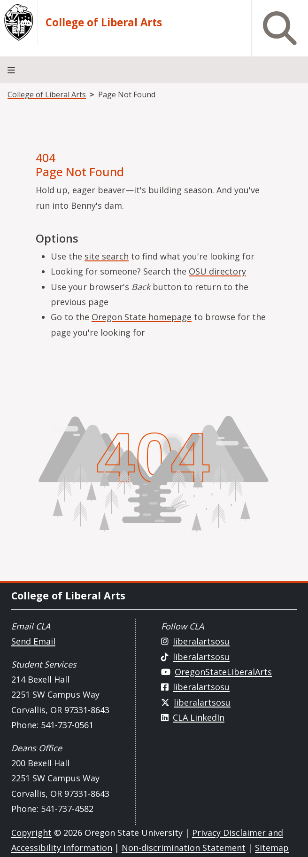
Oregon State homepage (142, 316)
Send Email (33, 641)
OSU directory (217, 271)
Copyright (31, 832)
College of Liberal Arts (104, 22)
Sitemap (272, 847)
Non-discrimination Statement (184, 847)
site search (107, 256)
